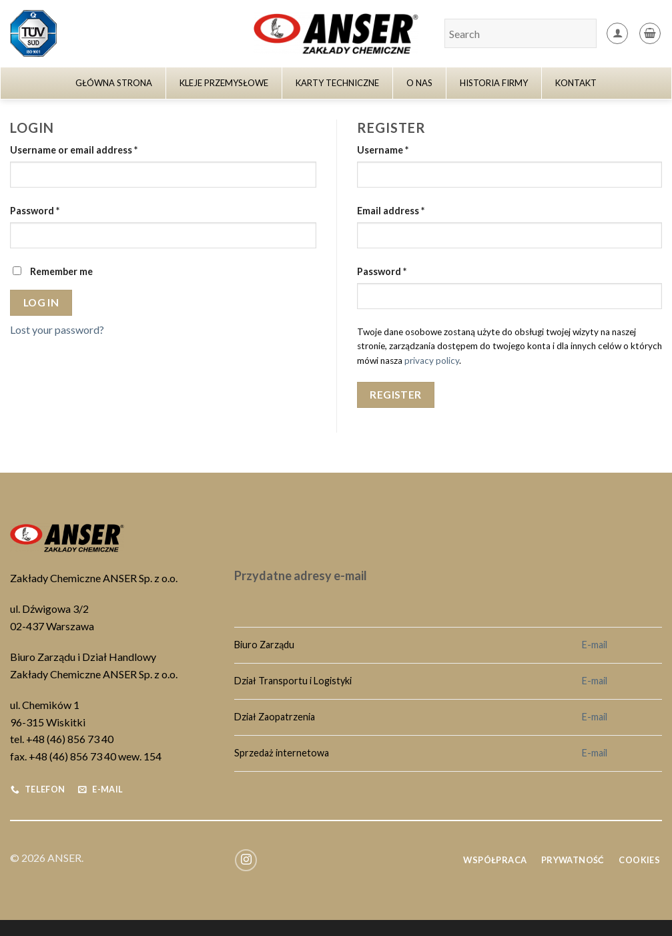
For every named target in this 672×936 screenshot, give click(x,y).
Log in (41, 302)
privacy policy (431, 360)
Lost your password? (57, 329)
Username (382, 150)
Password (34, 210)
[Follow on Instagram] (246, 860)
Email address (390, 210)
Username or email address (73, 150)
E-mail (594, 644)
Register (396, 395)
